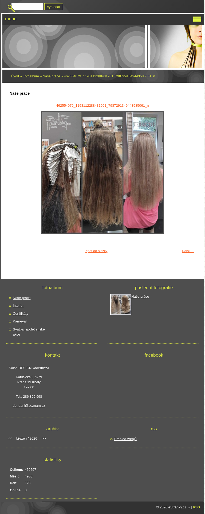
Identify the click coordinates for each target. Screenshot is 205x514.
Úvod (15, 76)
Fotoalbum (31, 76)
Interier (18, 306)
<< (9, 438)
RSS (196, 507)
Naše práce (51, 76)
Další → (188, 251)
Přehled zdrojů (125, 439)
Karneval (19, 321)
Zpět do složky (96, 251)
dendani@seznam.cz (29, 406)
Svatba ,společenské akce (29, 332)
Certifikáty (20, 314)
